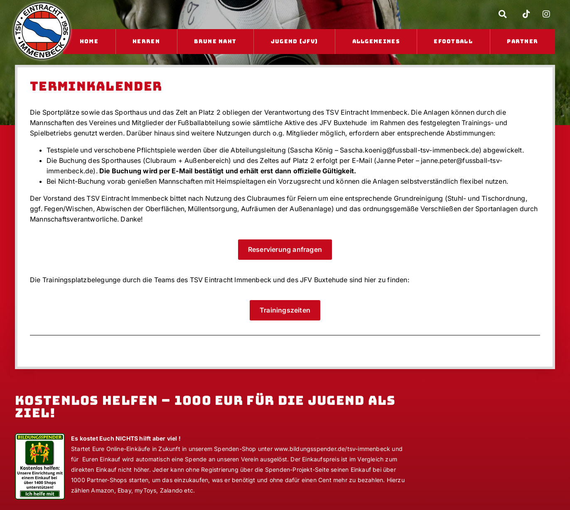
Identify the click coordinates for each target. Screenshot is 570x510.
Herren (146, 41)
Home (89, 41)
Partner (522, 41)
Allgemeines (376, 41)
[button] (502, 14)
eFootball (453, 41)
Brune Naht (215, 41)
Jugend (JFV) (294, 41)
